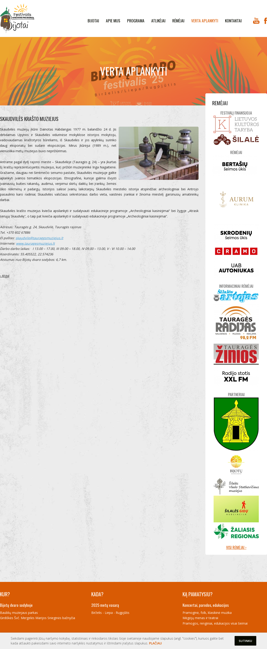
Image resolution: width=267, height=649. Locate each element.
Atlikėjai (158, 21)
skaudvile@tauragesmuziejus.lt (39, 238)
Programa (135, 21)
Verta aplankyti (204, 21)
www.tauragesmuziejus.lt (35, 243)
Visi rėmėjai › (236, 547)
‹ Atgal (4, 276)
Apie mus (113, 21)
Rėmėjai (178, 21)
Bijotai (93, 21)
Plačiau (155, 643)
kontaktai (233, 21)
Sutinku (245, 641)
